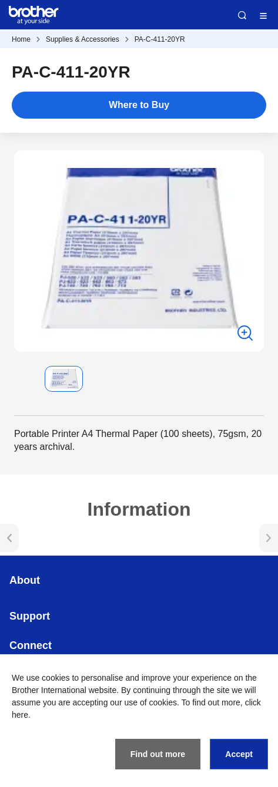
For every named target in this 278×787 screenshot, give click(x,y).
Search (242, 15)
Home (21, 39)
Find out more (157, 754)
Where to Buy (139, 105)
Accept (239, 754)
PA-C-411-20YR (160, 39)
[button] (23, 379)
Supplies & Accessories (82, 39)
